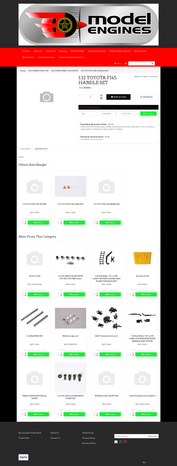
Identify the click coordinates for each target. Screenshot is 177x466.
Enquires (63, 51)
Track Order (24, 438)
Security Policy (89, 443)
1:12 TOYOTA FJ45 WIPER (35, 204)
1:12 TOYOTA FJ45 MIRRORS (106, 204)
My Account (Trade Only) (30, 433)
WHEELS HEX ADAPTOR (106, 396)
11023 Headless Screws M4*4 (142, 396)
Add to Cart (118, 97)
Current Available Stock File (71, 57)
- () (117, 63)
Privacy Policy (88, 438)
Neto (144, 462)
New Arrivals (140, 51)
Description (26, 149)
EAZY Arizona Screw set (106, 336)
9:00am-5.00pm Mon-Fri (120, 51)
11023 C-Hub (34, 276)
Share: (85, 88)
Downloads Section (46, 57)
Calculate (148, 114)
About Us (38, 51)
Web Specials (28, 57)
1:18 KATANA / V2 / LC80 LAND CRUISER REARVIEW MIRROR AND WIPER (142, 338)
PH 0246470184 (77, 51)
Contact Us (51, 51)
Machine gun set (70, 336)
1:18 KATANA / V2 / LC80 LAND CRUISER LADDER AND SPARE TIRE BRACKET (106, 278)
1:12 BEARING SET (34, 336)
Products (26, 51)
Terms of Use (88, 433)
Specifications (41, 149)
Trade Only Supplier (97, 51)
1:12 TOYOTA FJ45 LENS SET (71, 204)
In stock (38, 223)
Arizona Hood (142, 276)
